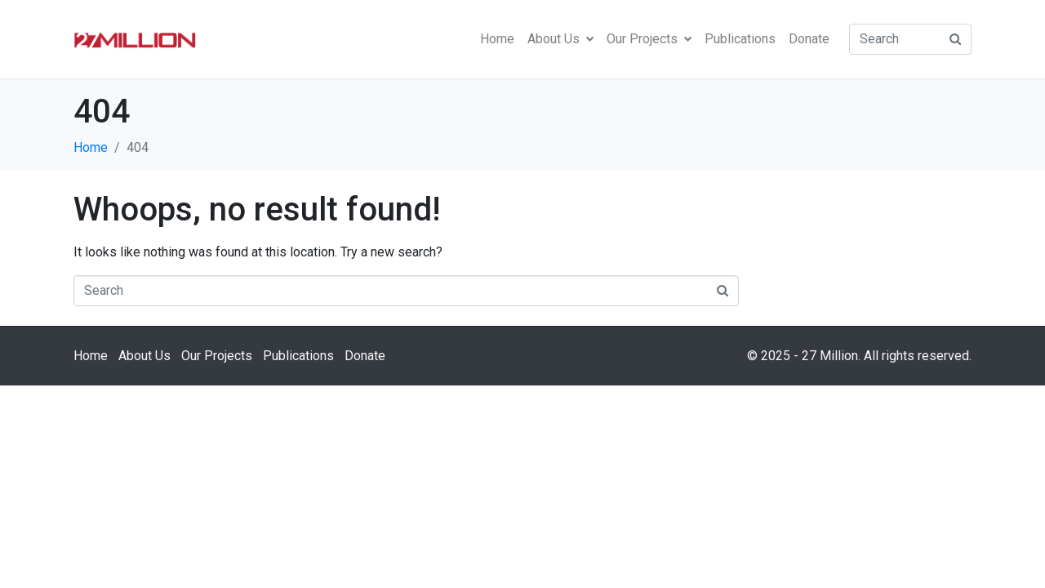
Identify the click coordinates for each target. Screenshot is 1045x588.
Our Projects (649, 39)
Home (497, 39)
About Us (560, 39)
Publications (740, 39)
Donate (809, 39)
